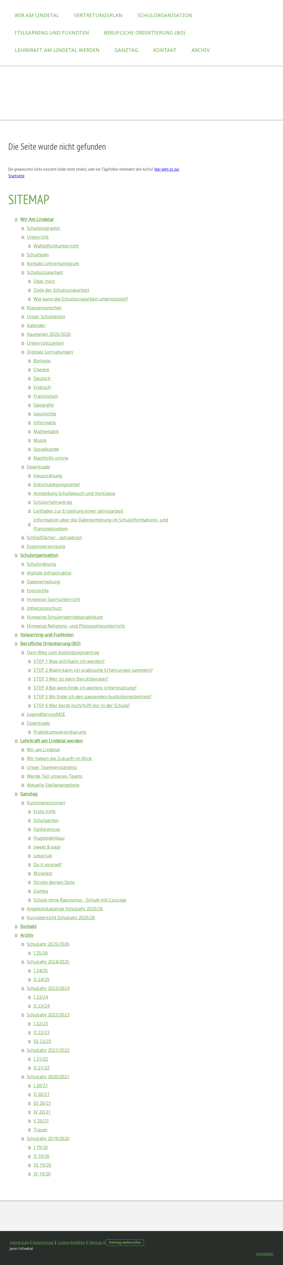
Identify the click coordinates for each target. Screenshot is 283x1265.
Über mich (44, 281)
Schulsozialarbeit (45, 272)
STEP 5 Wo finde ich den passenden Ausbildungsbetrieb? (92, 697)
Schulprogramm (43, 228)
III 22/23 (42, 1041)
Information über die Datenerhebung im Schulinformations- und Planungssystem (100, 524)
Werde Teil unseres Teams (54, 776)
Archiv (201, 50)
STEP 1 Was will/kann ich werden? (69, 661)
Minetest (42, 873)
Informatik (44, 423)
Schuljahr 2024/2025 (48, 962)
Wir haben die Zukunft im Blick (59, 758)
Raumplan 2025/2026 (49, 334)
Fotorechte (38, 590)
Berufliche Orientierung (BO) (144, 32)
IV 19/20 (42, 1174)
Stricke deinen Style (54, 882)
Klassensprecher (44, 308)
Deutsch (42, 378)
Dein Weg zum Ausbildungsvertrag (63, 652)
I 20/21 (40, 1085)
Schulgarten (46, 820)
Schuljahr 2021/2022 (48, 1050)
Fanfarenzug (46, 829)
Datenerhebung (43, 582)
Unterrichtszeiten (45, 343)
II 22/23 (41, 1032)
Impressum (19, 1242)
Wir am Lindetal (43, 750)
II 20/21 (41, 1094)
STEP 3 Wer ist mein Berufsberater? (70, 679)
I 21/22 (40, 1059)
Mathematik (46, 431)
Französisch (45, 396)
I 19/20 (40, 1147)
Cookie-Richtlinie (71, 1242)
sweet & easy (47, 847)
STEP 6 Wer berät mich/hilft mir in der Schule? (81, 705)
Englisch (42, 387)
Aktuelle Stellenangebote (53, 785)
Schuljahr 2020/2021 (48, 1077)
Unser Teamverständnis (52, 767)
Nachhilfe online (50, 458)
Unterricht (38, 237)
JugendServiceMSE (46, 714)
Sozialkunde (46, 449)
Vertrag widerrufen (125, 1242)
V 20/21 (41, 1121)
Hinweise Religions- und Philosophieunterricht (76, 626)
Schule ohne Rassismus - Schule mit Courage (79, 900)
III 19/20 (42, 1165)
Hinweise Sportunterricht (53, 599)
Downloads (38, 467)
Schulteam (38, 255)
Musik (39, 440)
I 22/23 (40, 1024)
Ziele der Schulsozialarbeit (61, 290)
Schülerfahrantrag (52, 502)
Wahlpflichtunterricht (56, 246)
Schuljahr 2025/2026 (48, 944)
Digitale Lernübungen (50, 352)
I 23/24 (40, 997)
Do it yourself (47, 864)
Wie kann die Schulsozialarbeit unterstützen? (80, 299)
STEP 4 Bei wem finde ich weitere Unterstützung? (85, 688)
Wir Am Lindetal (37, 15)
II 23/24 (41, 1006)
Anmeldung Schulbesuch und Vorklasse (74, 493)
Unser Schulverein (46, 316)
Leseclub (42, 856)
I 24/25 (40, 971)
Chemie (41, 370)
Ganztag (126, 50)
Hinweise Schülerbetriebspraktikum (65, 617)
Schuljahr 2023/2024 (48, 988)
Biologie (42, 361)
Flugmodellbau (48, 838)
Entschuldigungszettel (56, 484)
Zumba (40, 891)
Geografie (43, 405)
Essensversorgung (46, 546)
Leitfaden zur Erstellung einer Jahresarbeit (78, 511)
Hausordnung (47, 476)
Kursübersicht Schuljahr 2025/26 (61, 918)
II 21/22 (41, 1068)
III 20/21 (42, 1103)
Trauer (40, 1130)
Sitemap (95, 1242)
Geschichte (44, 414)
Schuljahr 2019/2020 (48, 1138)
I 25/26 (40, 953)
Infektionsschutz (44, 608)
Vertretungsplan (98, 15)
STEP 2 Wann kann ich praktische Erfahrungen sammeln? (93, 670)
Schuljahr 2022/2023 (48, 1015)
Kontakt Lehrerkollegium (53, 263)
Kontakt (165, 50)
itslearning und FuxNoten (52, 32)
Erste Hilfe (44, 811)
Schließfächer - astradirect (54, 537)
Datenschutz (43, 1242)
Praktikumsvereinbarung (59, 732)
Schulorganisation (164, 15)
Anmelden (264, 1253)
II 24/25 (41, 979)
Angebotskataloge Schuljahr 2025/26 (65, 909)
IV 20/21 (42, 1112)
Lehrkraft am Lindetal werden (57, 50)
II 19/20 (41, 1156)
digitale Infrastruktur (49, 573)
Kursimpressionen (46, 803)
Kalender (36, 325)
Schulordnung (41, 564)
